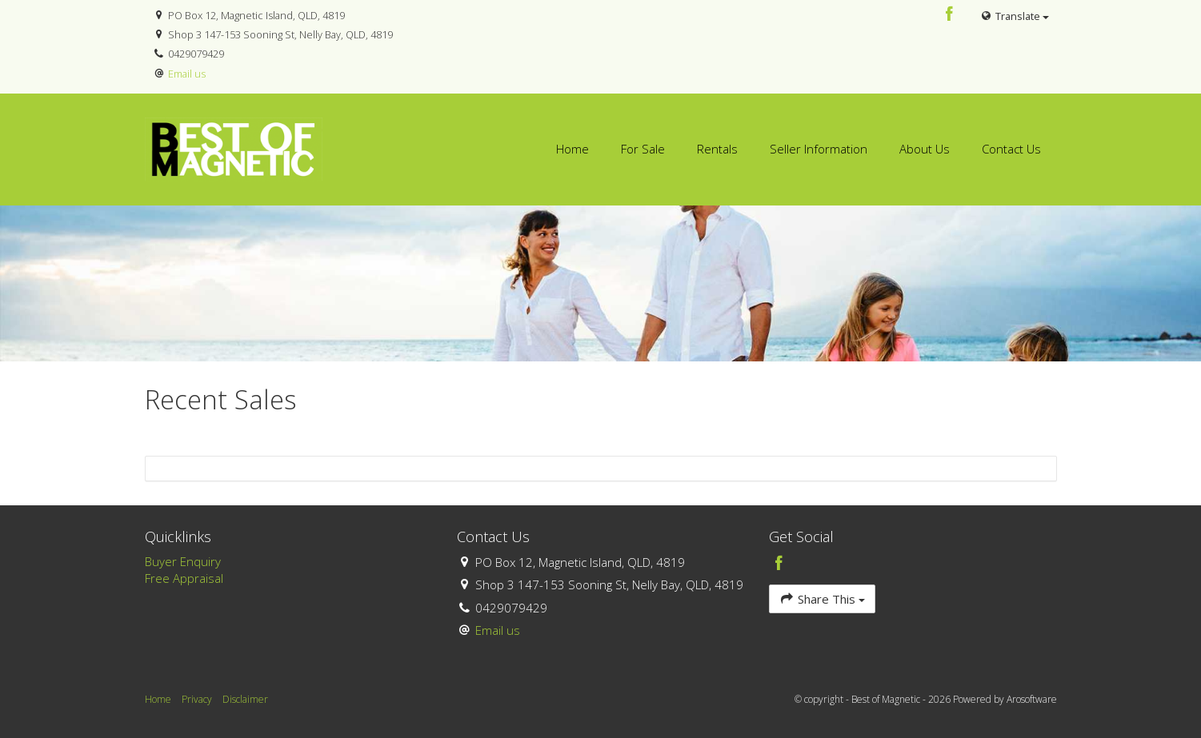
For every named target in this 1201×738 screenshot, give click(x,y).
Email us (187, 73)
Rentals (717, 149)
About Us (924, 149)
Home (572, 149)
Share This (822, 598)
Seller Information (818, 149)
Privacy (197, 699)
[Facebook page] (949, 15)
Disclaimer (245, 699)
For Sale (643, 149)
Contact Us (1011, 149)
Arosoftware (1032, 699)
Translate (1013, 16)
